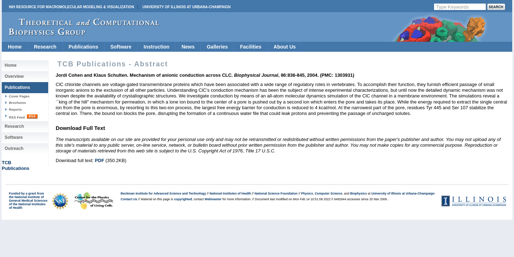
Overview (14, 76)
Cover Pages (19, 96)
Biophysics (358, 193)
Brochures (17, 103)
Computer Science (328, 193)
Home (15, 47)
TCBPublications (15, 165)
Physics (307, 193)
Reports (15, 109)
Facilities (250, 47)
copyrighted (183, 199)
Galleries (217, 47)
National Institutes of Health (230, 193)
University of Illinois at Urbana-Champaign (186, 7)
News (188, 47)
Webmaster (213, 199)
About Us (284, 47)
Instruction (156, 47)
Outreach (14, 148)
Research (45, 47)
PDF (99, 160)
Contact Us (129, 199)
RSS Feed (23, 116)
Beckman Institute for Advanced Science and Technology (163, 193)
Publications (83, 47)
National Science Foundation (276, 193)
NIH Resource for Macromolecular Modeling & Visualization (71, 7)
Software (120, 47)
